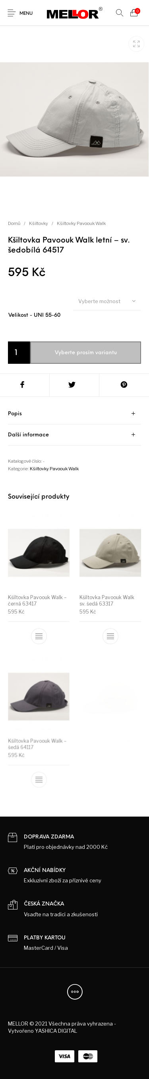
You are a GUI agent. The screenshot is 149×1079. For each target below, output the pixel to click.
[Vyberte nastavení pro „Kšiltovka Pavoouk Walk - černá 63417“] (39, 637)
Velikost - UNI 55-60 (34, 315)
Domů (14, 223)
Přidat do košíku (81, 352)
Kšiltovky (38, 223)
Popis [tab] (15, 413)
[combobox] (107, 300)
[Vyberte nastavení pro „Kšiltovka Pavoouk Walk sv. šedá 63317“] (110, 635)
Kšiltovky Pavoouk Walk (81, 223)
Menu (26, 14)
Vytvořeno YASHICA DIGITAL (42, 1031)
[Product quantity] (19, 352)
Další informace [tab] (28, 435)
